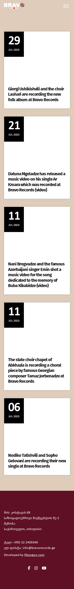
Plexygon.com (34, 555)
